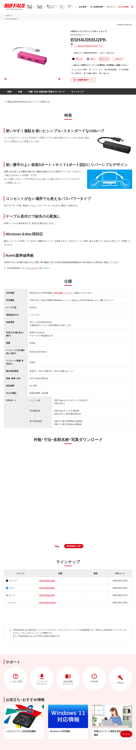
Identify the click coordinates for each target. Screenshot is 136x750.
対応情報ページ (61, 292)
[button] (73, 546)
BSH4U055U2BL (47, 587)
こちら (32, 267)
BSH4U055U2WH (47, 602)
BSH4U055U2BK (47, 580)
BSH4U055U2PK (47, 595)
